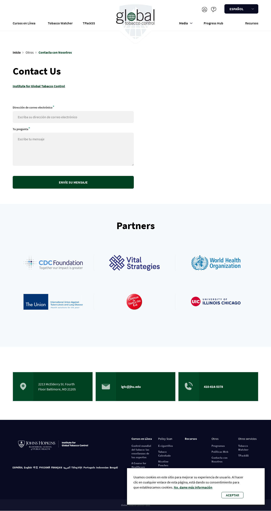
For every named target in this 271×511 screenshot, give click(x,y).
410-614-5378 (213, 386)
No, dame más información (193, 487)
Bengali (114, 467)
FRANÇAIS (56, 467)
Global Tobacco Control (135, 22)
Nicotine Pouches (163, 463)
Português (89, 467)
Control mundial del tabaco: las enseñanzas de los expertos (141, 451)
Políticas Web (220, 452)
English (28, 467)
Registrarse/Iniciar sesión (204, 9)
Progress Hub (213, 23)
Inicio (17, 52)
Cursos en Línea (24, 23)
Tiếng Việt (76, 467)
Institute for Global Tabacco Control (39, 86)
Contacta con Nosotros (55, 52)
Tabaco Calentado (164, 453)
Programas (218, 446)
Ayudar (213, 9)
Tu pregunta (20, 129)
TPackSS (89, 23)
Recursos (251, 23)
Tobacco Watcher (60, 23)
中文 (35, 467)
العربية (66, 467)
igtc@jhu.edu (131, 386)
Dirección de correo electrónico (33, 107)
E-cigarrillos (165, 446)
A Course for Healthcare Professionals (139, 467)
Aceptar (232, 495)
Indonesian (102, 467)
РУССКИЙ (44, 467)
